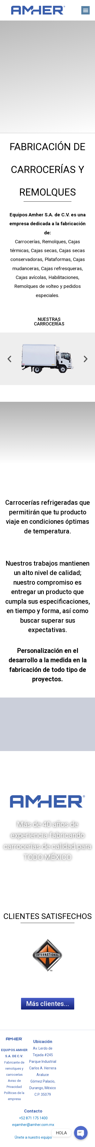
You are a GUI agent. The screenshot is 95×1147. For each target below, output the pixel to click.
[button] (85, 10)
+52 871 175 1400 (33, 1118)
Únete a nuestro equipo (33, 1137)
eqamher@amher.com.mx (33, 1125)
